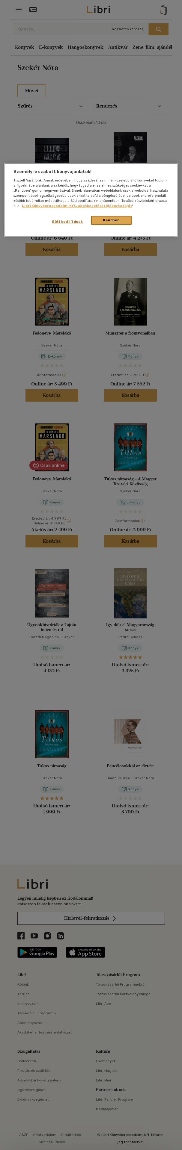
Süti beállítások (67, 222)
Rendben (111, 220)
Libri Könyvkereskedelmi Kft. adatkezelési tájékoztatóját (77, 206)
